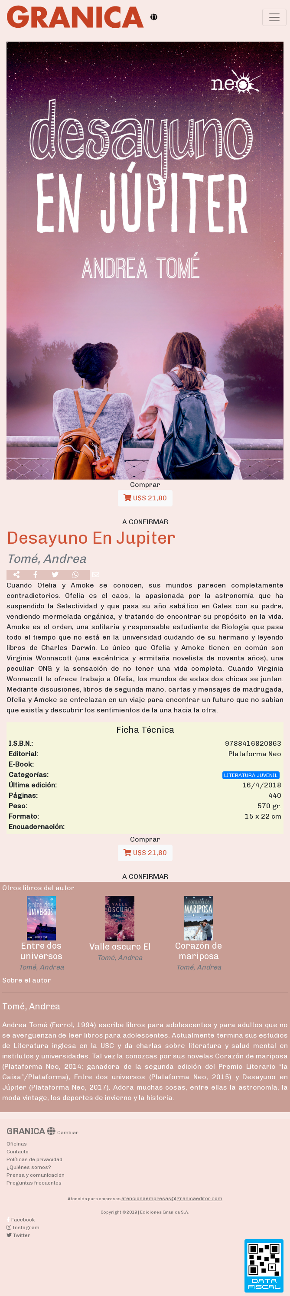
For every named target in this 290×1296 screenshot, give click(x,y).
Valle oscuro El (120, 946)
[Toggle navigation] (274, 17)
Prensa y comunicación (36, 1175)
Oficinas (17, 1144)
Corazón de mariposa (198, 950)
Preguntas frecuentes (34, 1183)
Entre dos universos (41, 950)
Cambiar (67, 1133)
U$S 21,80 (145, 498)
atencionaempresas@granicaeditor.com (171, 1198)
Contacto (18, 1152)
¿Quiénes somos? (29, 1167)
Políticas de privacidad (34, 1159)
